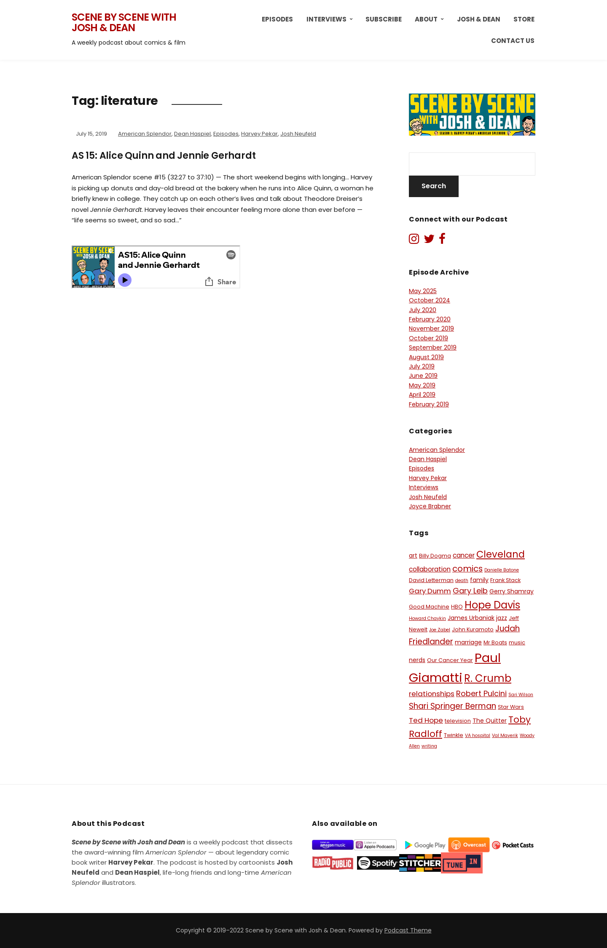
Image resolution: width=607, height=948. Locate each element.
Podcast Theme (408, 930)
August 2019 (426, 357)
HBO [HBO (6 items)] (457, 606)
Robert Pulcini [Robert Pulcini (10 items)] (481, 693)
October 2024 (429, 300)
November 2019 (431, 328)
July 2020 (422, 310)
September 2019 (433, 347)
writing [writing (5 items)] (429, 746)
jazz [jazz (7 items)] (501, 618)
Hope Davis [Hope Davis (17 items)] (492, 605)
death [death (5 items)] (461, 580)
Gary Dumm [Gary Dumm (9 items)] (430, 591)
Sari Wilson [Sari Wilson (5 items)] (520, 695)
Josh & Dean (478, 19)
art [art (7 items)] (413, 555)
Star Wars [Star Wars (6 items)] (511, 706)
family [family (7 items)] (479, 580)
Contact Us (512, 40)
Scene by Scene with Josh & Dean (124, 22)
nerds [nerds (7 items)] (417, 660)
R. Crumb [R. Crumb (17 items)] (487, 678)
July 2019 (422, 366)
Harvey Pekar (259, 134)
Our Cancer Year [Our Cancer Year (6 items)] (450, 660)
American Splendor (145, 134)
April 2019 (422, 394)
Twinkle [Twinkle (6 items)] (453, 735)
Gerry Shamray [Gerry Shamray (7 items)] (511, 591)
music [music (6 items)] (517, 642)
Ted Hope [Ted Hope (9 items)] (426, 720)
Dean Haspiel (192, 134)
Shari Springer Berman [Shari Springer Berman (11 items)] (452, 706)
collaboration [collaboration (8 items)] (430, 569)
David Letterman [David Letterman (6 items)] (431, 580)
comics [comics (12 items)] (467, 568)
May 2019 (422, 385)
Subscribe (383, 19)
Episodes (277, 19)
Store (523, 19)
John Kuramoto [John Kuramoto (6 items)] (473, 629)
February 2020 (430, 319)
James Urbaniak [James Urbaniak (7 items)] (471, 618)
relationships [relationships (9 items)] (431, 694)
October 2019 (428, 338)
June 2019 (423, 375)
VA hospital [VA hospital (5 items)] (477, 735)
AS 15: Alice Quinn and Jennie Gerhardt (163, 155)
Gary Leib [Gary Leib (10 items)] (470, 590)
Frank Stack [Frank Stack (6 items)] (505, 580)
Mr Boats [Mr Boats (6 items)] (495, 642)
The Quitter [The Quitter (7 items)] (490, 720)
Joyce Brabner (430, 506)
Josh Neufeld (298, 134)
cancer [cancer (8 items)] (464, 555)
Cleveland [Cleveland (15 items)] (500, 554)
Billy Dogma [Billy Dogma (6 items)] (435, 555)
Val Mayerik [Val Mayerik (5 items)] (505, 735)
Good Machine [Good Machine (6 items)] (429, 606)
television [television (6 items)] (458, 720)
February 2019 (429, 404)
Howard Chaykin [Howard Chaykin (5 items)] (427, 618)
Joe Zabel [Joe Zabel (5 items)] (439, 630)
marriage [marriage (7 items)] (468, 642)
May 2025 (423, 291)
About (426, 19)
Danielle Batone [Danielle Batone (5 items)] (501, 570)
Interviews (326, 19)
